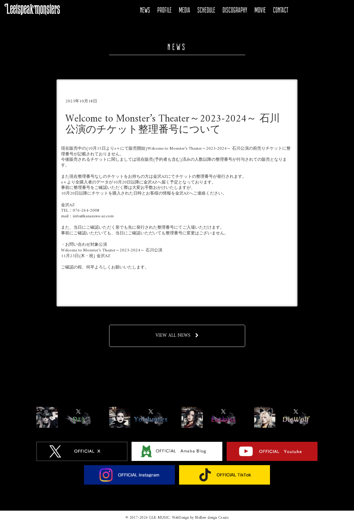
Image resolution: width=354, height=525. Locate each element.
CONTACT (280, 10)
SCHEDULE (206, 10)
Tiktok (340, 10)
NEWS (145, 10)
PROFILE (164, 10)
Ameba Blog (310, 10)
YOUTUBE (320, 10)
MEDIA (184, 10)
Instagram (330, 10)
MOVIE (260, 10)
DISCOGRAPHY (234, 10)
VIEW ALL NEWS (177, 335)
